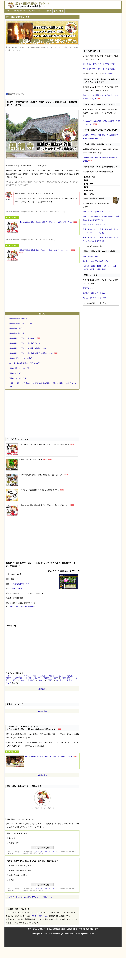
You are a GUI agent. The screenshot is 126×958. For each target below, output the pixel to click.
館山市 (37, 678)
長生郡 (28, 678)
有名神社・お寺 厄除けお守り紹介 (96, 261)
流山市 (60, 676)
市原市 (42, 676)
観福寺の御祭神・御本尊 (18, 318)
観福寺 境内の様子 (16, 328)
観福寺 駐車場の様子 (16, 333)
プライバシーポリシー (36, 11)
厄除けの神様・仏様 (90, 256)
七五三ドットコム (89, 288)
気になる (12, 838)
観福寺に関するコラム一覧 (19, 368)
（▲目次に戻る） (42, 775)
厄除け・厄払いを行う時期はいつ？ (96, 211)
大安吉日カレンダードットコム (95, 298)
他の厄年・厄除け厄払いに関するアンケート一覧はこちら (30, 897)
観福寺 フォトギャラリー (18, 378)
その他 (11, 880)
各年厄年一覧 (108, 74)
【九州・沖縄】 (101, 269)
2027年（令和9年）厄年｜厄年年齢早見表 (99, 69)
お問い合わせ (58, 11)
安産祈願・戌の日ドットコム (94, 293)
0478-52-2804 (16, 588)
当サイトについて (19, 11)
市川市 (17, 676)
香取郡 (69, 680)
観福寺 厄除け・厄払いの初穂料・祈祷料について (28, 348)
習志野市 (18, 678)
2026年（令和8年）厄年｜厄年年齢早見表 (99, 64)
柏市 (34, 676)
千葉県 (8, 683)
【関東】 (99, 266)
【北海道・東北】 (89, 266)
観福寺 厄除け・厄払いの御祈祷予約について (26, 343)
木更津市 (31, 680)
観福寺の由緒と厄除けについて (20, 323)
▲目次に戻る (42, 689)
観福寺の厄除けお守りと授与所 (20, 358)
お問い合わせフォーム (38, 916)
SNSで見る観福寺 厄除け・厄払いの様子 (24, 363)
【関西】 (113, 266)
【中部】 (106, 266)
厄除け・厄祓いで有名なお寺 (20, 870)
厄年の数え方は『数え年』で (94, 224)
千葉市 (8, 676)
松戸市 (26, 676)
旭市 (22, 680)
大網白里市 (66, 678)
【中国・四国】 (89, 269)
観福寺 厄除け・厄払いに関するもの (22, 338)
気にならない (14, 843)
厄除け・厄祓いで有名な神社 (20, 866)
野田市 (50, 680)
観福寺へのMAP (15, 373)
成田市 (14, 680)
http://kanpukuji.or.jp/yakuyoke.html (20, 606)
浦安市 (8, 678)
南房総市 (70, 676)
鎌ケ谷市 (59, 680)
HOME (8, 11)
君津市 (55, 678)
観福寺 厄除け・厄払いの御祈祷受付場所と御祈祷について (31, 353)
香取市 (46, 678)
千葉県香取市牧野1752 (20, 584)
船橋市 (51, 676)
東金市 (41, 680)
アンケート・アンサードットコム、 (46, 851)
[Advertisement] (42, 72)
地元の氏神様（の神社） (18, 875)
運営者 (49, 11)
